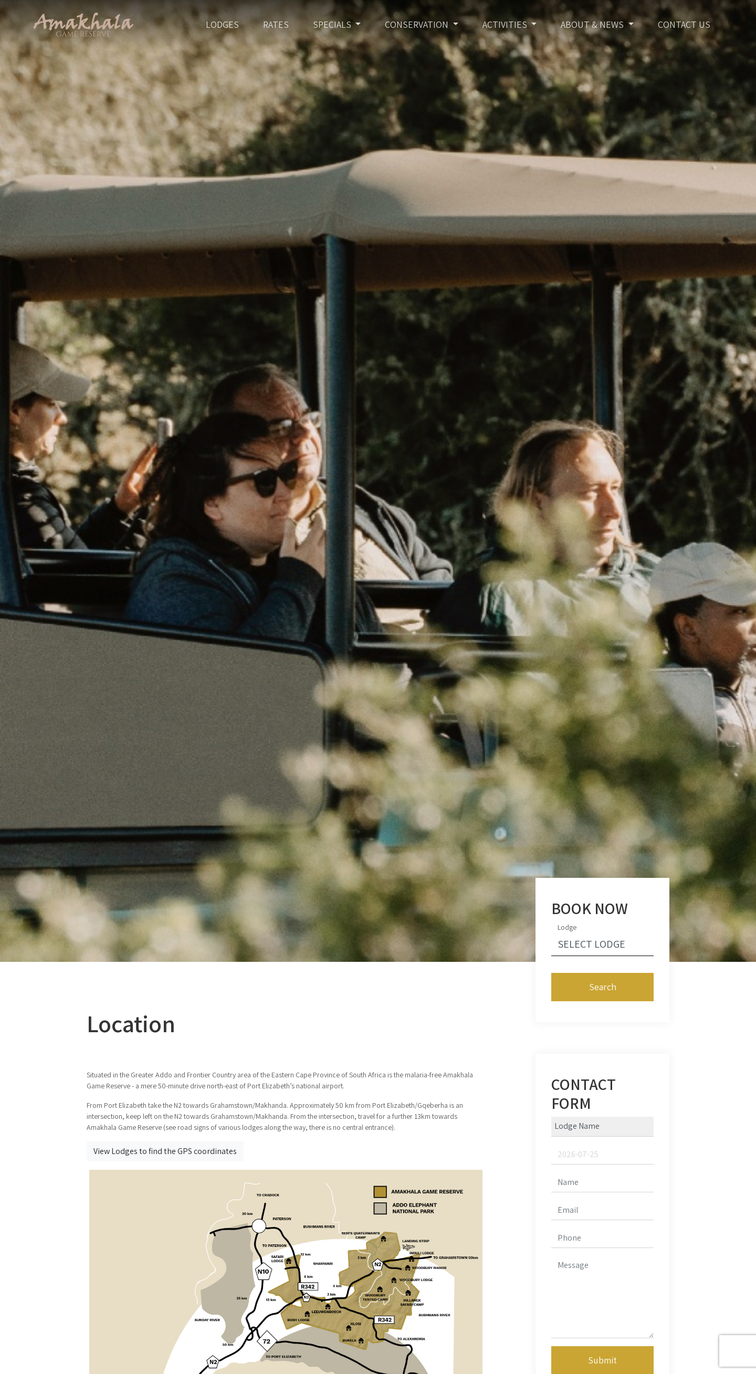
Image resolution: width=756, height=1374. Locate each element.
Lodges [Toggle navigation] (222, 24)
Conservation (417, 24)
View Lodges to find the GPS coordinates (165, 1151)
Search (602, 987)
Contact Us (684, 24)
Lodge (567, 927)
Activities (505, 24)
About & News (593, 24)
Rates (276, 24)
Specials (333, 24)
